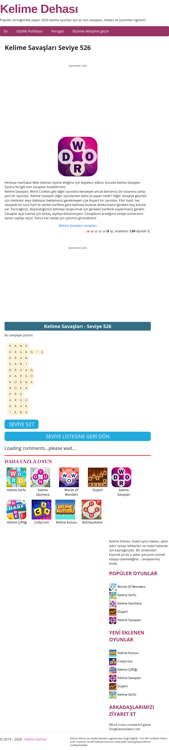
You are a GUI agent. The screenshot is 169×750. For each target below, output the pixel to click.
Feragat (57, 31)
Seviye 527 (21, 424)
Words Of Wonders (127, 587)
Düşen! (118, 611)
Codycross (121, 661)
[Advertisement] (78, 97)
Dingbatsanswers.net (124, 729)
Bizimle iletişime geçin (91, 31)
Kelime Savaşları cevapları (77, 225)
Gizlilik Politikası (29, 31)
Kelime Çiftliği (123, 669)
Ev (6, 31)
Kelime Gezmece (125, 603)
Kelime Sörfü (122, 595)
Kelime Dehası (39, 9)
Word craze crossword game (130, 724)
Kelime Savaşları (125, 620)
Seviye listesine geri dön (78, 436)
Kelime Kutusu (124, 653)
